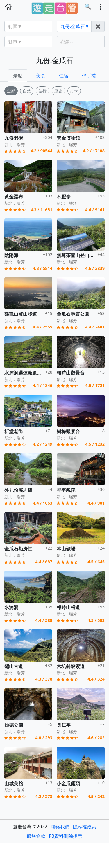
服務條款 (36, 836)
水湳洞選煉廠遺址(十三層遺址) (36, 373)
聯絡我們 (60, 826)
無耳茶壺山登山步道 (78, 255)
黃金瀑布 (13, 196)
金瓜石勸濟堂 (18, 548)
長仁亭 (64, 725)
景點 (17, 75)
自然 (27, 91)
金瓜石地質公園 (73, 314)
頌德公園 (13, 725)
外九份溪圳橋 (18, 490)
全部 (11, 91)
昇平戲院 (66, 490)
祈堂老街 (13, 431)
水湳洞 (11, 607)
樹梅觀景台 (68, 431)
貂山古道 (13, 666)
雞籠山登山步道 (20, 314)
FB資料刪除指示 (65, 836)
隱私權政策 (84, 826)
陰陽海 (11, 255)
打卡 (74, 91)
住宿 (63, 75)
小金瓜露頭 (68, 783)
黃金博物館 (68, 138)
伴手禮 (89, 75)
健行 (42, 91)
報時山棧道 (68, 607)
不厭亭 (64, 196)
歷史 (58, 91)
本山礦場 (66, 548)
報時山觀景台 (71, 373)
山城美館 (13, 783)
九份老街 (13, 138)
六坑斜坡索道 (71, 666)
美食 (40, 75)
